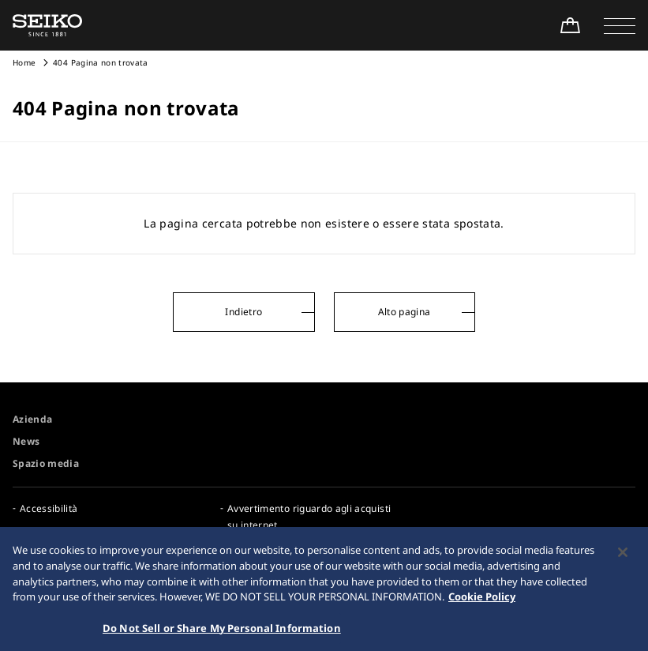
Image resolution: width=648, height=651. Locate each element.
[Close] (622, 557)
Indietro (243, 311)
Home (24, 62)
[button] (619, 25)
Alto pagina (404, 311)
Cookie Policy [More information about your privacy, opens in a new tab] (481, 601)
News (26, 441)
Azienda (32, 419)
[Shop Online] (570, 25)
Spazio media (46, 463)
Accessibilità (49, 508)
